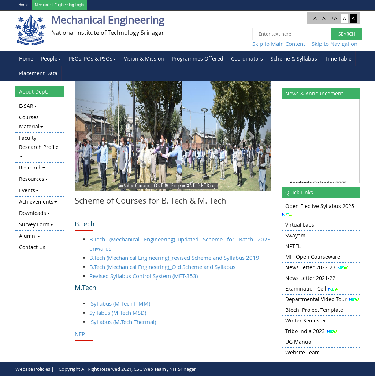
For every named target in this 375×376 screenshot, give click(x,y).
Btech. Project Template (314, 309)
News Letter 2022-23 (310, 267)
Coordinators (247, 58)
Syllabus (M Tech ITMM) (120, 303)
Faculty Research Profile (39, 145)
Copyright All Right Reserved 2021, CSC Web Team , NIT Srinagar (127, 369)
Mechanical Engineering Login (59, 5)
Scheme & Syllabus (294, 58)
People (51, 58)
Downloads (34, 212)
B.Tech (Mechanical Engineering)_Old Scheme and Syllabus (162, 266)
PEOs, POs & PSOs (92, 58)
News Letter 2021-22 (310, 277)
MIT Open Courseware (312, 256)
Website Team (302, 352)
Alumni (29, 235)
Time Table (338, 58)
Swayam (295, 235)
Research (32, 167)
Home (23, 5)
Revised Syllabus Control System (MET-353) (143, 276)
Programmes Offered (197, 58)
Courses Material (31, 122)
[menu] (39, 177)
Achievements (38, 201)
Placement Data (38, 73)
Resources (33, 178)
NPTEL (293, 245)
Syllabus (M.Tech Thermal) (123, 321)
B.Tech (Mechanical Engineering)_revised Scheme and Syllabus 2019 (174, 257)
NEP (80, 333)
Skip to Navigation (334, 43)
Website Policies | (34, 369)
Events (29, 190)
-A (314, 18)
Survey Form (36, 224)
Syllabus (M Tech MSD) (117, 312)
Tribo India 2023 (305, 331)
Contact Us (32, 247)
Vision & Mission (144, 58)
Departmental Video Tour (316, 299)
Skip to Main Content (278, 43)
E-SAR (28, 105)
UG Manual (299, 341)
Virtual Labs (299, 224)
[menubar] (187, 66)
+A (334, 18)
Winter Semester (305, 320)
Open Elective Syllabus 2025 (319, 205)
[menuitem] (26, 58)
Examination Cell (305, 288)
